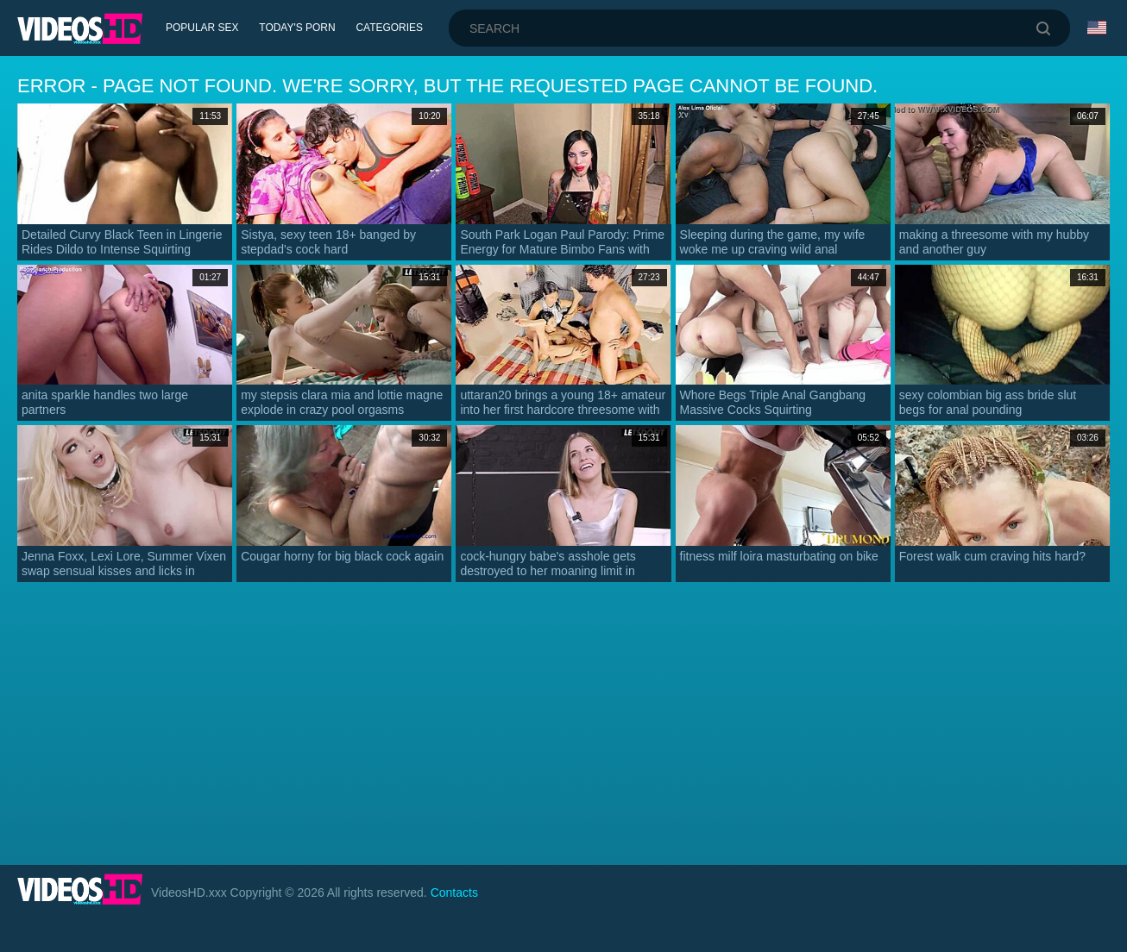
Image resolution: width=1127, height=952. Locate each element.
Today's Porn (298, 28)
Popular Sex (202, 28)
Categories (390, 28)
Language (1096, 27)
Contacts (454, 892)
